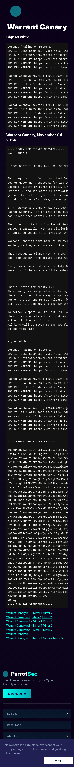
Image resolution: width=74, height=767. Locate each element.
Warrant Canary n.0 (18, 613)
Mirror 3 (58, 638)
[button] (37, 713)
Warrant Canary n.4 (18, 629)
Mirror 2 (47, 613)
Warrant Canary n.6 (18, 638)
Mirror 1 (37, 613)
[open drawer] (62, 11)
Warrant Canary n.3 (18, 625)
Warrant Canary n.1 (18, 617)
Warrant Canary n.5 (18, 634)
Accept (58, 760)
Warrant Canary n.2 (18, 621)
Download (17, 693)
